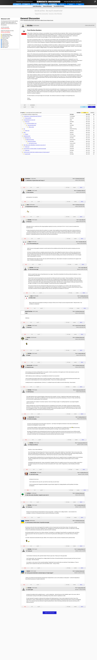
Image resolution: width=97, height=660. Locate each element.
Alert (25, 107)
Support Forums (5, 45)
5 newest (92, 112)
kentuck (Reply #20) (81, 587)
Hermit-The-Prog (28, 311)
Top (31, 187)
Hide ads (62, 4)
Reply (92, 106)
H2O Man (30, 25)
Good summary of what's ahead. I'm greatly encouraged (35, 148)
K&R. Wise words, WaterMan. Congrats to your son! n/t (35, 144)
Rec (24, 187)
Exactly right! (27, 153)
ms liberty (29, 493)
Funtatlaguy (27, 178)
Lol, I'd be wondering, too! (31, 123)
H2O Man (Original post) (80, 178)
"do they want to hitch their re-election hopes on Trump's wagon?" (37, 152)
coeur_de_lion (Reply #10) (80, 389)
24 (24, 31)
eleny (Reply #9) (84, 267)
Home (17, 4)
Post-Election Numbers (59, 6)
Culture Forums (5, 42)
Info (25, 105)
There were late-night (32, 125)
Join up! (71, 4)
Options (67, 187)
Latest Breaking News (6, 34)
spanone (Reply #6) (81, 353)
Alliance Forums (5, 43)
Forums (53, 4)
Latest (26, 4)
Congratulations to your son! (29, 119)
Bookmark (32, 105)
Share (84, 106)
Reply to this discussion (49, 612)
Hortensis (27, 520)
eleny (28, 204)
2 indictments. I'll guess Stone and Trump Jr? (33, 116)
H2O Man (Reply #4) (82, 241)
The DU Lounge (5, 38)
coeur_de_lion (29, 365)
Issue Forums (5, 40)
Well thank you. (28, 137)
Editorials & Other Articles (7, 35)
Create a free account (5, 28)
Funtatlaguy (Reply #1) (81, 190)
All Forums (4, 39)
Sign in (79, 4)
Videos (44, 4)
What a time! (31, 127)
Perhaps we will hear (32, 141)
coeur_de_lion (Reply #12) (82, 442)
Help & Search (5, 47)
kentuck (28, 571)
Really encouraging (30, 139)
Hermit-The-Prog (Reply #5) (80, 325)
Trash (32, 107)
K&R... (25, 132)
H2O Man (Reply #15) (84, 472)
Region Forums (5, 44)
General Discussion (47, 6)
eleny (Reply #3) (82, 219)
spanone (28, 337)
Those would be (28, 118)
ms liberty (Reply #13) (81, 505)
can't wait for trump (33, 143)
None (85, 112)
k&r (24, 128)
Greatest (35, 4)
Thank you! (27, 121)
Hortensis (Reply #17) (81, 549)
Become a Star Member (5, 32)
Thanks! (26, 134)
